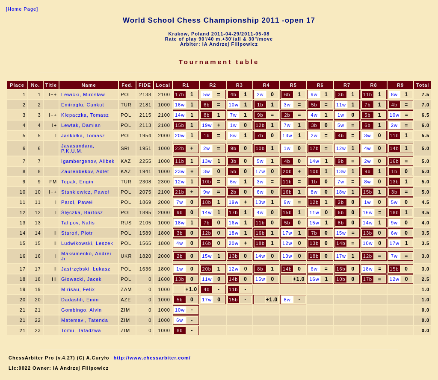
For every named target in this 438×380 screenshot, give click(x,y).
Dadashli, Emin (80, 299)
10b (260, 148)
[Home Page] (22, 9)
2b (287, 115)
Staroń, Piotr (77, 233)
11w (341, 104)
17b (179, 94)
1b (260, 104)
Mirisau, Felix (78, 289)
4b (234, 94)
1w (340, 115)
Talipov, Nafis (78, 222)
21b (179, 191)
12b (260, 125)
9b (260, 115)
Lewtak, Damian (81, 125)
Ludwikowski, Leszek (87, 243)
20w (180, 135)
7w (233, 115)
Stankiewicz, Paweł (85, 191)
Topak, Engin (77, 181)
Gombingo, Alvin (81, 309)
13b (394, 181)
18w (341, 191)
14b (394, 148)
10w (234, 104)
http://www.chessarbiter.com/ (151, 357)
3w (287, 104)
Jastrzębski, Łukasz (85, 268)
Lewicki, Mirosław (83, 94)
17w (260, 171)
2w (260, 94)
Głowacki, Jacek (81, 279)
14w (180, 115)
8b (207, 115)
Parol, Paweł (77, 202)
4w (314, 115)
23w (180, 171)
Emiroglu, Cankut (82, 104)
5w (206, 94)
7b (367, 104)
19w (207, 125)
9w (314, 94)
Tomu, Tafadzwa (81, 330)
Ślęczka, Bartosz (82, 212)
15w (314, 222)
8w (394, 94)
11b (367, 94)
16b (394, 161)
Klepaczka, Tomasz (85, 115)
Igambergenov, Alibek (88, 161)
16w (180, 104)
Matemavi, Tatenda (84, 320)
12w (341, 148)
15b (179, 125)
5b (314, 104)
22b (179, 148)
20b (287, 171)
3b (341, 94)
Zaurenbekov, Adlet (85, 171)
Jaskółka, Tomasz (83, 135)
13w (287, 135)
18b (206, 202)
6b (287, 94)
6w (233, 181)
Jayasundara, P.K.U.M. (78, 148)
